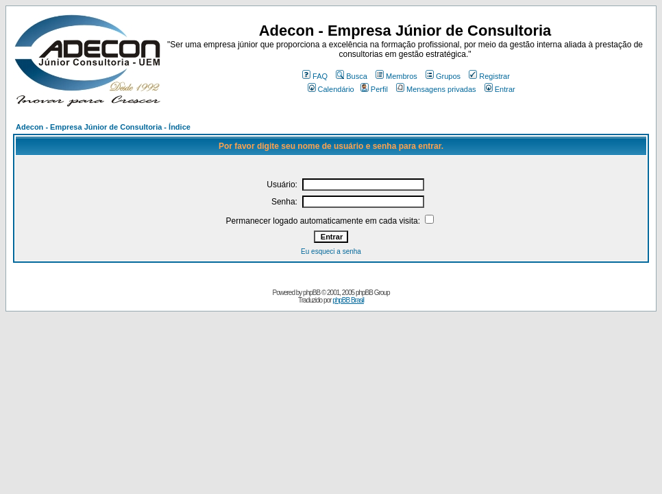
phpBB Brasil (348, 300)
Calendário (331, 89)
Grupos (443, 76)
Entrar (500, 89)
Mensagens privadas (436, 89)
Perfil (374, 89)
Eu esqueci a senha (331, 251)
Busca (351, 76)
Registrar (489, 76)
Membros (396, 76)
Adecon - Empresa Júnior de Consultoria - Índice (103, 127)
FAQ (315, 76)
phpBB (311, 292)
